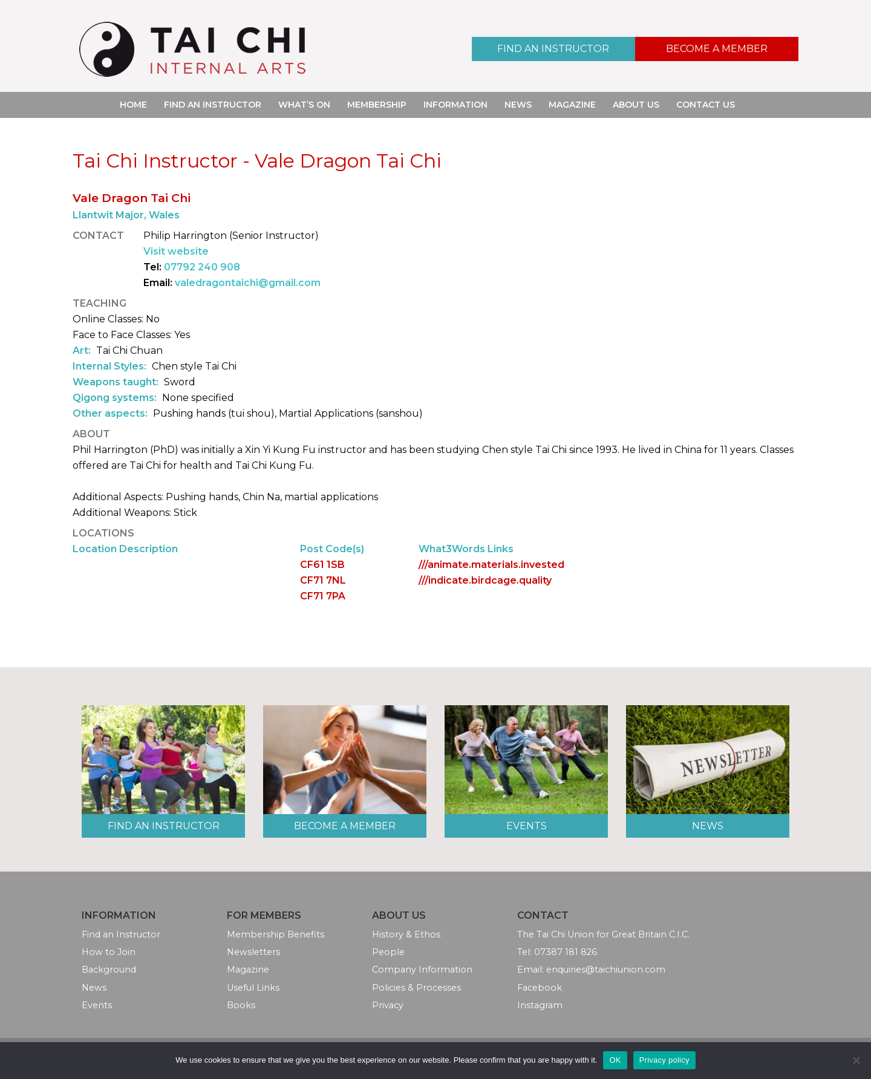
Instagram (540, 1005)
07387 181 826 (565, 952)
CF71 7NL (323, 580)
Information (455, 104)
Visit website (176, 251)
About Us (636, 104)
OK (615, 1059)
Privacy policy (664, 1059)
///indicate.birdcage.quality (485, 580)
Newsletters (253, 952)
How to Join (108, 952)
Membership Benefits (275, 934)
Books (241, 1005)
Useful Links (253, 987)
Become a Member (717, 48)
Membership (376, 104)
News (518, 104)
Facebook (539, 987)
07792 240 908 (202, 267)
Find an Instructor (553, 48)
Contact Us (705, 104)
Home (133, 104)
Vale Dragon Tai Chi (132, 198)
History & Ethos (406, 934)
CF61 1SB (322, 564)
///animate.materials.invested (491, 564)
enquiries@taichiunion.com (605, 969)
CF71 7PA (322, 596)
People (388, 952)
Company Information (422, 969)
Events (526, 826)
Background (109, 969)
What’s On (304, 104)
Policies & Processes (416, 987)
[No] (856, 1060)
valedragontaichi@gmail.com (248, 282)
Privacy (387, 1005)
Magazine (572, 104)
